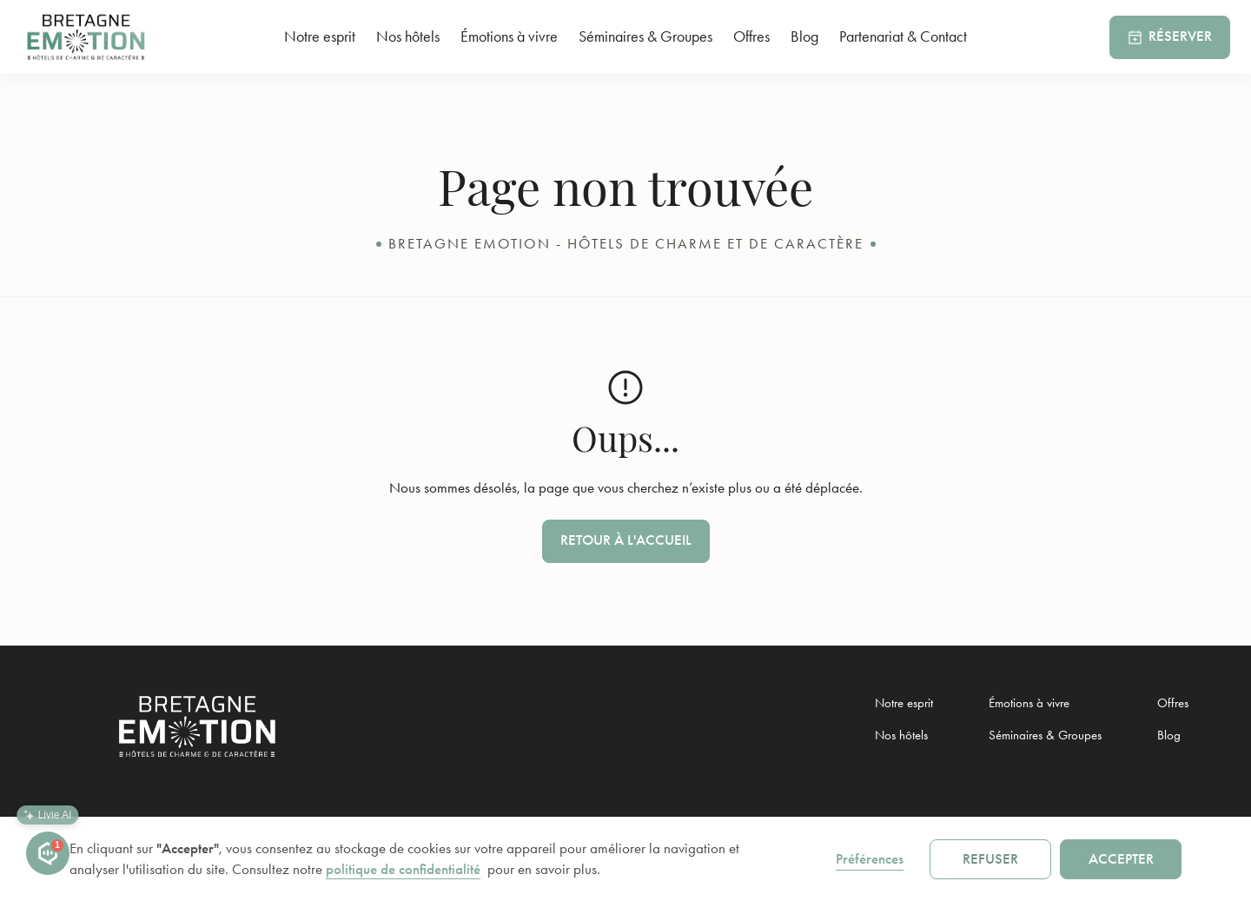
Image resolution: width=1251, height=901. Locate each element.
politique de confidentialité (403, 869)
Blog (804, 36)
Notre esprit (319, 36)
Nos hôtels (408, 36)
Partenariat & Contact (903, 36)
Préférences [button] (870, 859)
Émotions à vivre (509, 36)
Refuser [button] (990, 859)
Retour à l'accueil (626, 540)
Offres (751, 36)
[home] (95, 37)
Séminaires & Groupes (645, 36)
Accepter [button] (1121, 859)
